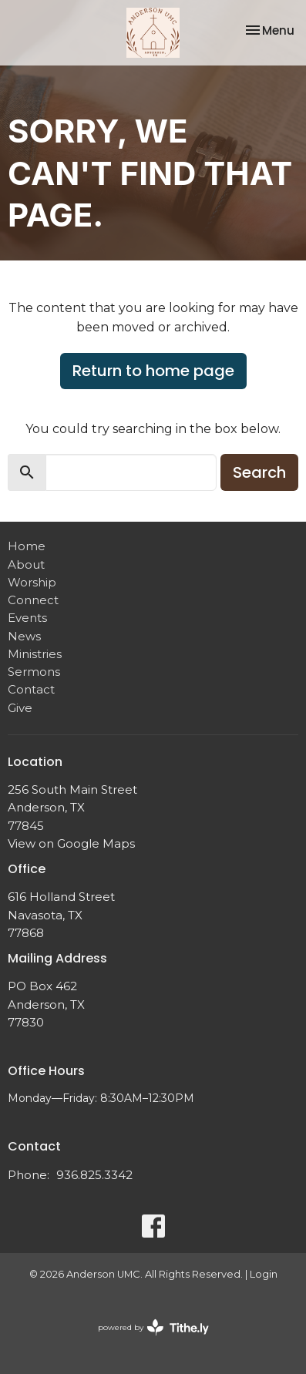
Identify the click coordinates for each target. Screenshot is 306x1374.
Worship (32, 582)
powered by (153, 1327)
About (26, 564)
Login (263, 1274)
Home (26, 546)
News (24, 636)
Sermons (34, 671)
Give (20, 707)
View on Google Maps (71, 843)
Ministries (35, 654)
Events (27, 617)
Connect (33, 600)
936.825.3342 (94, 1174)
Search (259, 472)
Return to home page (153, 370)
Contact (31, 689)
